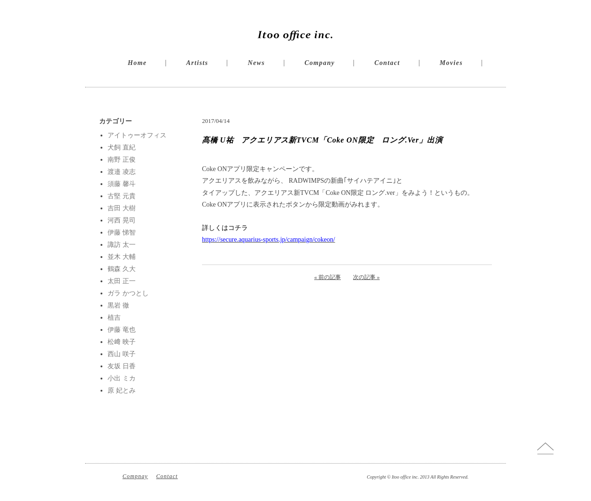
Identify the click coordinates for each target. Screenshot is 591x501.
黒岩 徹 (118, 305)
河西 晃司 (122, 220)
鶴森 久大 (122, 268)
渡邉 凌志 (122, 171)
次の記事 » (366, 277)
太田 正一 (122, 281)
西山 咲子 (122, 354)
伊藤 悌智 (122, 232)
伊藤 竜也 (122, 329)
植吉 (114, 317)
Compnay (135, 476)
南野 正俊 (122, 159)
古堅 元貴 (122, 196)
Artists (197, 62)
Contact (387, 62)
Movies (451, 62)
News (256, 62)
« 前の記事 (327, 277)
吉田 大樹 (122, 208)
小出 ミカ (122, 378)
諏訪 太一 (122, 244)
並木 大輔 (122, 256)
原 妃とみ (122, 390)
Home (137, 62)
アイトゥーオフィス (137, 135)
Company (319, 62)
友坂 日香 (122, 366)
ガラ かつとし (128, 293)
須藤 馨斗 (122, 183)
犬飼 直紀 (122, 147)
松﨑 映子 (122, 341)
